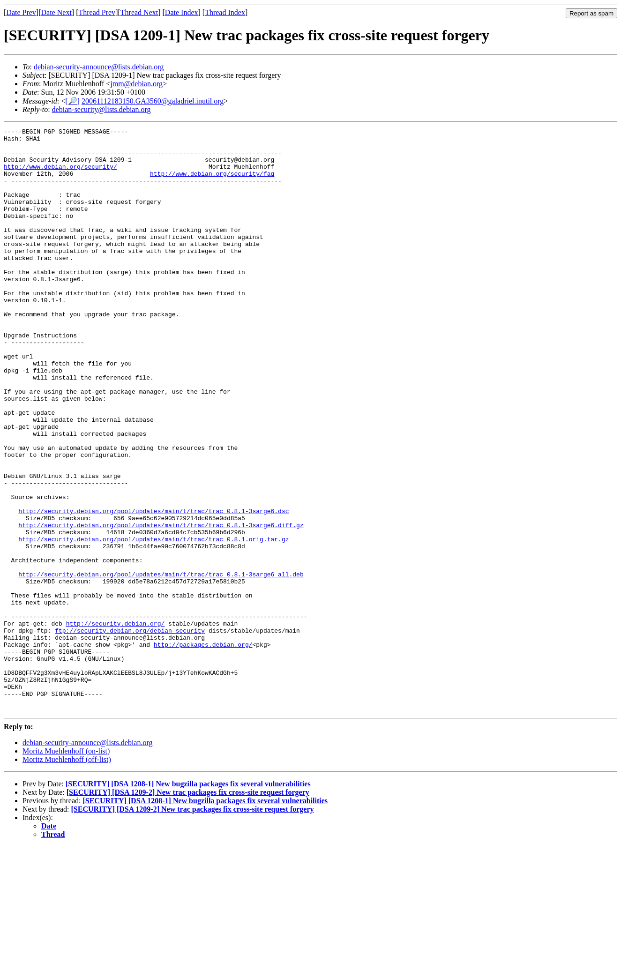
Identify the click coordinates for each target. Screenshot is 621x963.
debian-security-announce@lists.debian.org (99, 67)
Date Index (181, 12)
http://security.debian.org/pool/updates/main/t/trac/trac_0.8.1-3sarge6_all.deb (160, 664)
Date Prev (21, 12)
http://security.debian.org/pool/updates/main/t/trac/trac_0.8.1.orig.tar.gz (153, 622)
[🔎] (72, 101)
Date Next (56, 12)
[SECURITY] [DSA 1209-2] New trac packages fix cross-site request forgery (188, 909)
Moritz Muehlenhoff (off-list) (66, 876)
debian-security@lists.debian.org (101, 109)
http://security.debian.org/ (115, 723)
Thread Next (139, 12)
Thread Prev (96, 12)
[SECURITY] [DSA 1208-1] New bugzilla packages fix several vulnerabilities (188, 900)
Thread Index (225, 12)
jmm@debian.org (136, 84)
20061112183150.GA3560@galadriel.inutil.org (153, 101)
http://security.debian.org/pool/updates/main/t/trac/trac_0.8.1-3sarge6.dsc (153, 588)
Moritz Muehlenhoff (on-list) (66, 868)
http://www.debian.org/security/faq (212, 183)
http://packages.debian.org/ (203, 748)
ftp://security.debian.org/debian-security (130, 731)
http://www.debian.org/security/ (60, 175)
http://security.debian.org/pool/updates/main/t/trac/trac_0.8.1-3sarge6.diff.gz (160, 605)
